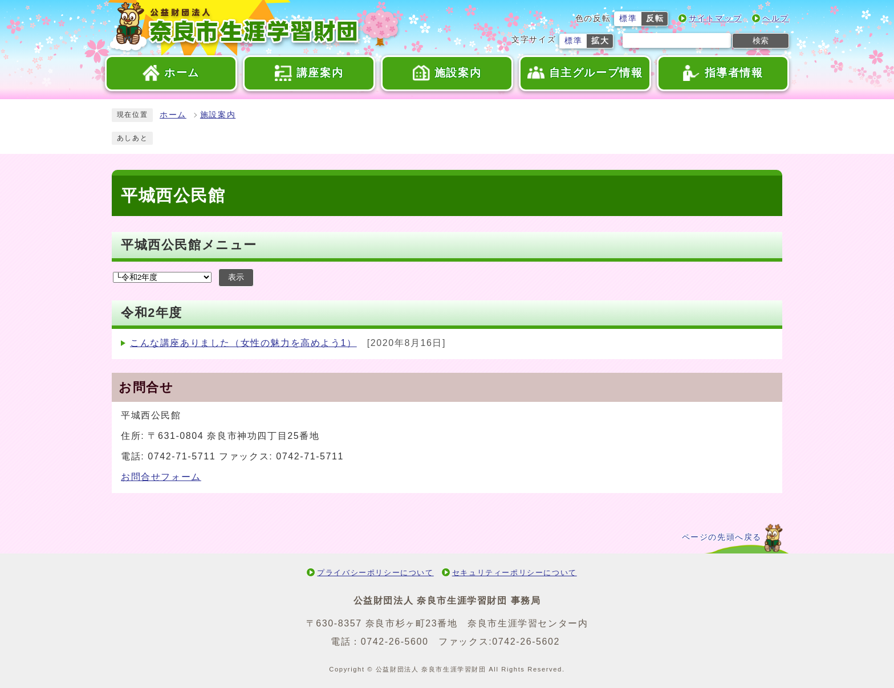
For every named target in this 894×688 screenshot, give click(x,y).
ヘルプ (775, 18)
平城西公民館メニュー (189, 245)
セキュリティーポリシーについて (514, 572)
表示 (236, 277)
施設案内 (217, 115)
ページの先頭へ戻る (722, 537)
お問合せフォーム (161, 477)
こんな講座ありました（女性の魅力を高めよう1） (243, 343)
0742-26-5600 (395, 641)
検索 (761, 40)
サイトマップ (715, 18)
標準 (628, 18)
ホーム (173, 115)
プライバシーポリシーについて (375, 572)
